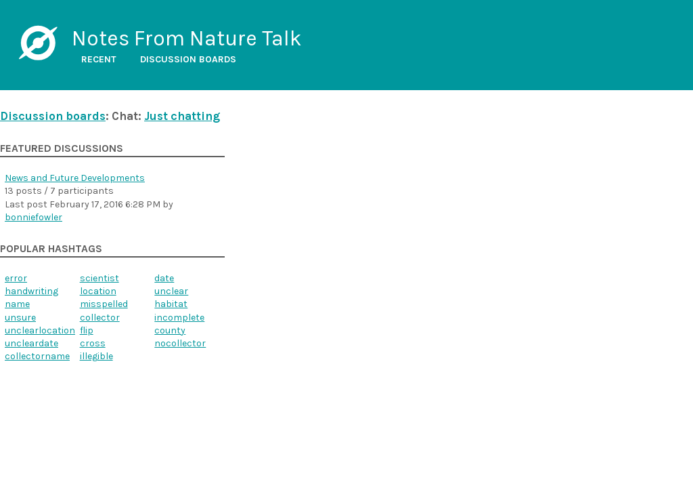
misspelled (104, 304)
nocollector (180, 343)
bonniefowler (33, 217)
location (98, 291)
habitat (170, 304)
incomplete (179, 317)
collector (100, 317)
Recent (98, 59)
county (169, 330)
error (16, 278)
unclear (171, 291)
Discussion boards (188, 59)
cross (93, 343)
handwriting (31, 291)
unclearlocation (40, 330)
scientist (99, 278)
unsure (20, 317)
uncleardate (31, 343)
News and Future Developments (75, 178)
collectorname (37, 356)
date (164, 278)
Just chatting (182, 116)
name (17, 304)
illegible (96, 356)
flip (86, 330)
